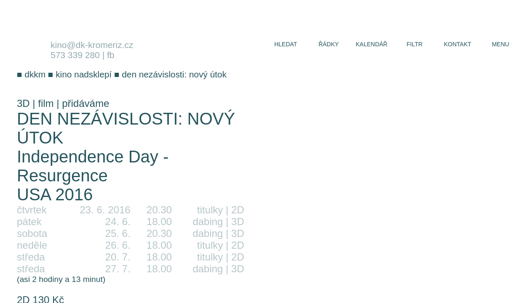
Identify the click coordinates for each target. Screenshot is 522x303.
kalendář (371, 44)
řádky (329, 44)
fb (111, 55)
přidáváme (85, 103)
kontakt (457, 44)
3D (23, 103)
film (46, 103)
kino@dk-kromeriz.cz (92, 45)
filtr (415, 44)
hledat (285, 44)
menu (500, 44)
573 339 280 (75, 55)
